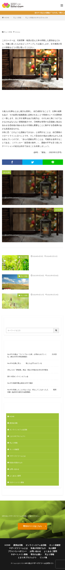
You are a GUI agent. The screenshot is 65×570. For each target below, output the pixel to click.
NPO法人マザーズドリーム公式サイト (39, 563)
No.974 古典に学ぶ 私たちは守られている (24, 363)
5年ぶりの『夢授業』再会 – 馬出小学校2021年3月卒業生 (27, 370)
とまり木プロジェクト (17, 436)
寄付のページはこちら (32, 526)
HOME (6, 18)
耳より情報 (17, 18)
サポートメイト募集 (16, 482)
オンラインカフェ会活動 (18, 430)
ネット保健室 (14, 449)
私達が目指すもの (15, 463)
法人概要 (52, 548)
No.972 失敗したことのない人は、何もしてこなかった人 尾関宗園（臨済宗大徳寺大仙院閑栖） (31, 391)
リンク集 (43, 557)
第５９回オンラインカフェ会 (17, 376)
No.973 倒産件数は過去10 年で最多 (20, 383)
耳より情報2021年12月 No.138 (36, 18)
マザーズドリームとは (17, 456)
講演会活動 (13, 423)
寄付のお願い (36, 554)
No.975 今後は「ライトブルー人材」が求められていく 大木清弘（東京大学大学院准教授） (32, 355)
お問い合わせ (14, 469)
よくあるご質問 (15, 476)
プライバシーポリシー (17, 551)
